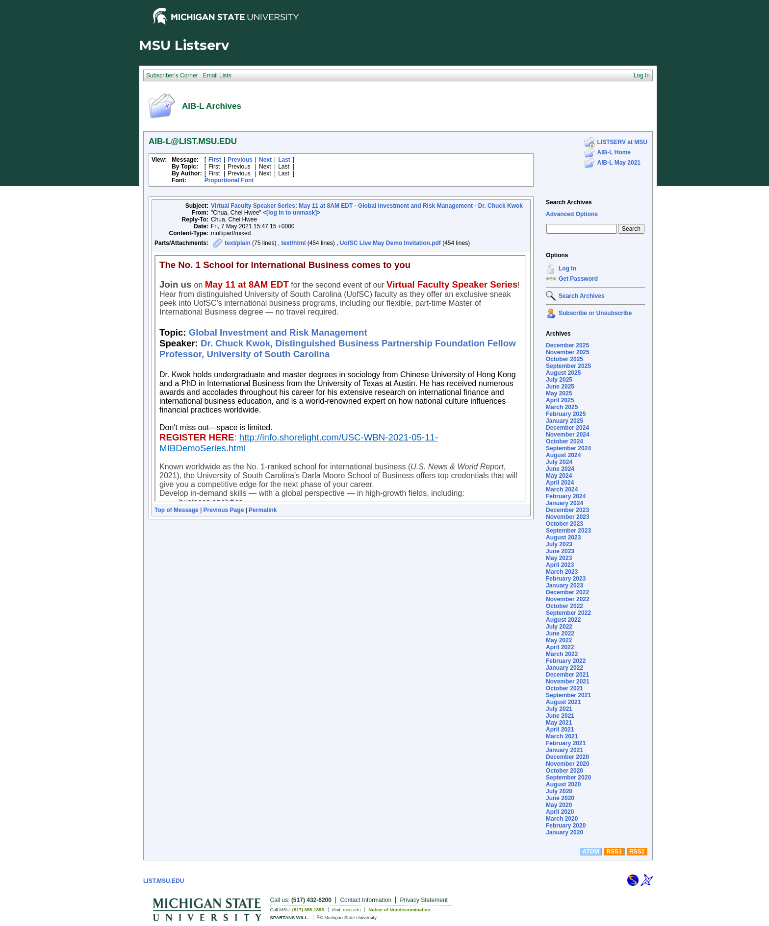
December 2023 (567, 510)
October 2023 (564, 523)
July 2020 (559, 791)
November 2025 (568, 352)
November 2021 (568, 681)
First (214, 159)
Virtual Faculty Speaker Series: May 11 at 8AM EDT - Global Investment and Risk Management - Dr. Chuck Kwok (367, 205)
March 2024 (562, 489)
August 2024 (563, 455)
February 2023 (566, 578)
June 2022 (560, 633)
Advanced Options (572, 214)
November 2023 (568, 516)
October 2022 (564, 606)
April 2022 (560, 647)
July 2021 (559, 709)
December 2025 (567, 345)
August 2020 (563, 784)
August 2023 (563, 537)
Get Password (578, 278)
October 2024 (564, 441)
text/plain (238, 243)
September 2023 (568, 530)
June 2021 (560, 715)
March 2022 (562, 654)
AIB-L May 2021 (619, 162)
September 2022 (568, 612)
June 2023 (560, 551)
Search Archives (569, 202)
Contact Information (365, 900)
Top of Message (176, 510)
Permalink (263, 510)
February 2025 (566, 414)
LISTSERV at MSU (622, 142)
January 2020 (564, 832)
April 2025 (560, 400)
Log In (567, 268)
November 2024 (568, 434)
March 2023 (562, 571)
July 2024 (559, 462)
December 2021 (567, 674)
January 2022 (564, 667)
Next (265, 159)
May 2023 (559, 558)
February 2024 (566, 496)
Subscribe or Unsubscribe (595, 313)
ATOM (590, 851)
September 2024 (568, 448)
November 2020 (568, 763)
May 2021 (559, 722)
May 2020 (559, 805)
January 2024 (564, 503)
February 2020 (566, 825)
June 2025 (560, 386)
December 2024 (567, 427)
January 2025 (564, 420)
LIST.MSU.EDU (163, 880)
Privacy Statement (424, 900)
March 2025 (562, 407)
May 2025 (559, 393)
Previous (240, 159)
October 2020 (564, 770)
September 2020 (568, 777)
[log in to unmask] (291, 212)
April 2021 (560, 729)
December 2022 (567, 592)
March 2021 (562, 736)
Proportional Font (229, 180)
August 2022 (563, 619)
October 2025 (564, 359)
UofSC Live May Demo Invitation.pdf (390, 243)
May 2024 (559, 475)
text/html (293, 243)
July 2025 (559, 379)
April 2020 (560, 811)
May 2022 (559, 640)
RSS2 (636, 851)
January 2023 (564, 585)
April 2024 (560, 482)
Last (284, 159)
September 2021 (568, 695)
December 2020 (567, 757)
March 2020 (562, 818)
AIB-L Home (614, 152)
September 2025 (568, 366)
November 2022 (568, 599)
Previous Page (224, 510)
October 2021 (564, 688)
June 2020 (560, 798)
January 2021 (564, 750)
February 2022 (566, 661)
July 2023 (559, 544)
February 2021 (566, 743)
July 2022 (559, 626)
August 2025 (563, 372)
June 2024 (560, 468)
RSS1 (614, 851)
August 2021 (563, 702)
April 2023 (560, 564)
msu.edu (351, 909)
